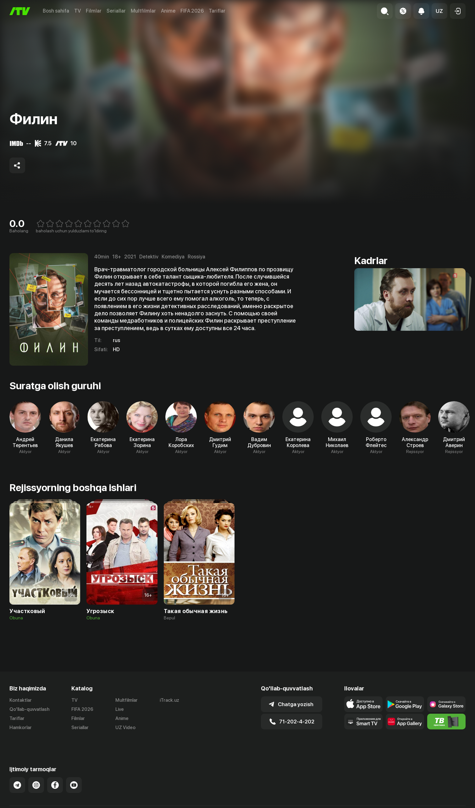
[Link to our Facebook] (55, 773)
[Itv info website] (446, 721)
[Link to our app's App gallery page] (405, 721)
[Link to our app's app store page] (363, 704)
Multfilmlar (143, 11)
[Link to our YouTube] (74, 773)
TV (77, 11)
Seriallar (116, 11)
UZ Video (125, 727)
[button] (439, 11)
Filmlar (94, 11)
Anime (168, 11)
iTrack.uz (169, 700)
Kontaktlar (20, 700)
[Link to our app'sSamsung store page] (446, 704)
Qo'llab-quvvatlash (29, 709)
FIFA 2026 (192, 11)
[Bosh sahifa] (19, 11)
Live (119, 709)
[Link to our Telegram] (17, 773)
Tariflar (217, 11)
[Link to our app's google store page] (405, 704)
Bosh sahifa (56, 11)
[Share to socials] (17, 165)
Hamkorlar (20, 727)
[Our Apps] (363, 721)
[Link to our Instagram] (36, 773)
